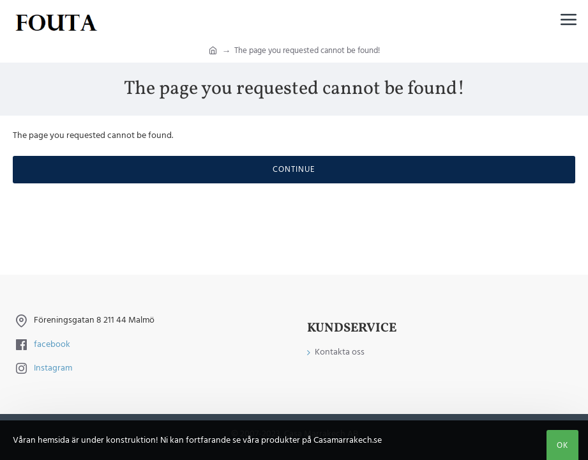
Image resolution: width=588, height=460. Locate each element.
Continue (294, 169)
